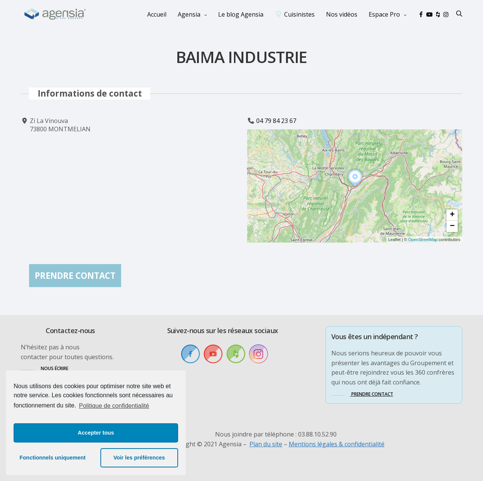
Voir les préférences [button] (139, 458)
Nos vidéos (341, 14)
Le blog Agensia (240, 14)
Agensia (189, 14)
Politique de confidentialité (114, 406)
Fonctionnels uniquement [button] (53, 458)
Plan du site (265, 444)
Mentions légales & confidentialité (337, 444)
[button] (452, 215)
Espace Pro (384, 14)
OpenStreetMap (423, 239)
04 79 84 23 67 (276, 121)
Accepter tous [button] (96, 433)
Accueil (156, 14)
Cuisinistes (299, 14)
